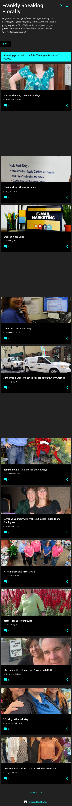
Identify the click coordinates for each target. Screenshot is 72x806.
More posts (36, 792)
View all (7, 59)
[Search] (61, 5)
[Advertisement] (36, 133)
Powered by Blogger (36, 802)
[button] (67, 105)
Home (6, 44)
